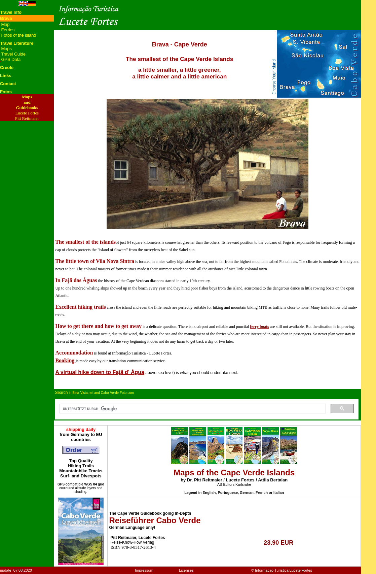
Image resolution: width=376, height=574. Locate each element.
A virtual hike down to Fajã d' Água (99, 372)
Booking (65, 360)
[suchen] (192, 409)
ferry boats (259, 326)
